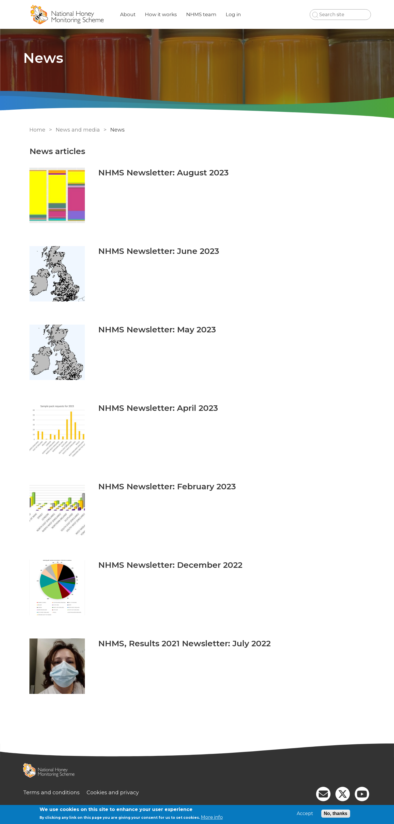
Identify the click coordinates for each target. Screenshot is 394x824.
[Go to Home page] (72, 14)
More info (212, 817)
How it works (166, 14)
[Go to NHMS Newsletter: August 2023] (56, 195)
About (133, 14)
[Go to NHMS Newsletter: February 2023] (56, 509)
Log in (238, 14)
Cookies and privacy (118, 792)
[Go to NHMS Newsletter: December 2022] (56, 587)
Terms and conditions (56, 792)
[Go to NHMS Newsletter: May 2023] (56, 352)
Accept (305, 813)
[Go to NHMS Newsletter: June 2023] (56, 273)
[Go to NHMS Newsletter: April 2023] (56, 430)
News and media (77, 130)
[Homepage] (197, 771)
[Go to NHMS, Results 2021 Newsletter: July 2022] (56, 666)
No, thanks (336, 813)
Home (36, 130)
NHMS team (206, 14)
